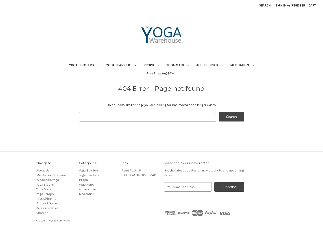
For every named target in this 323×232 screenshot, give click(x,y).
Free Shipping (46, 199)
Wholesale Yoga (47, 180)
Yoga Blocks (45, 184)
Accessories (209, 65)
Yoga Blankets (121, 65)
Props (151, 65)
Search (265, 5)
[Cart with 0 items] (312, 5)
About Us (43, 170)
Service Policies (47, 208)
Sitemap (42, 213)
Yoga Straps (45, 194)
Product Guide (46, 203)
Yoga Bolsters (84, 65)
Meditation (242, 65)
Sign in (280, 5)
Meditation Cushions (51, 175)
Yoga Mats (177, 65)
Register (298, 5)
